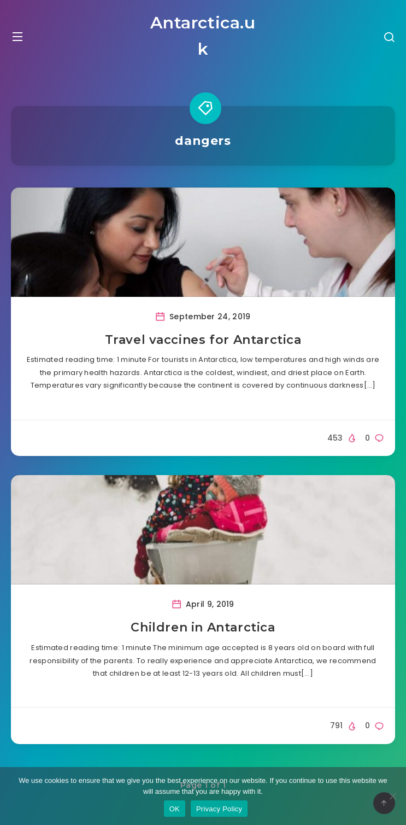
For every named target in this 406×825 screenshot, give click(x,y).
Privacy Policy (219, 809)
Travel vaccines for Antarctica (203, 339)
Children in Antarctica (203, 627)
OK (174, 809)
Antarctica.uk (202, 36)
